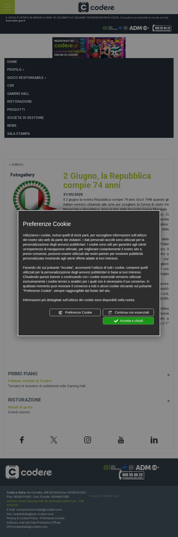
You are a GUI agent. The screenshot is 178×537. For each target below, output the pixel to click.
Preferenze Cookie (75, 313)
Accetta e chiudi (128, 321)
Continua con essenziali (128, 313)
